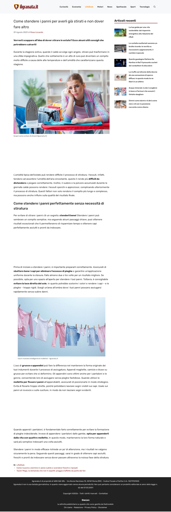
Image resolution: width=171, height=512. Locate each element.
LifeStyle (89, 7)
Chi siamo (68, 507)
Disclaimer (102, 507)
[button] (155, 6)
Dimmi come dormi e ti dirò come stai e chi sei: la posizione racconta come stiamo (143, 104)
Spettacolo (121, 7)
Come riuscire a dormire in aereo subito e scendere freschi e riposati (47, 468)
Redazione (78, 507)
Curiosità (64, 7)
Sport (133, 7)
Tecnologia (145, 7)
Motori (100, 7)
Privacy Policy (90, 507)
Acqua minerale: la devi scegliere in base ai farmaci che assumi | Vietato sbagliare (143, 91)
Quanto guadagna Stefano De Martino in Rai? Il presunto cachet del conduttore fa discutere (143, 62)
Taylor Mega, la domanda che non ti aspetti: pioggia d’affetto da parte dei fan (51, 471)
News (109, 7)
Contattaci (103, 493)
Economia (76, 7)
